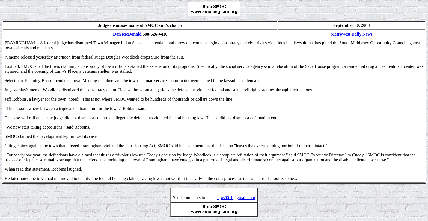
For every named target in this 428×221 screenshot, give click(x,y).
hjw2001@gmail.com (236, 197)
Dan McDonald (127, 34)
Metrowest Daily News (351, 34)
